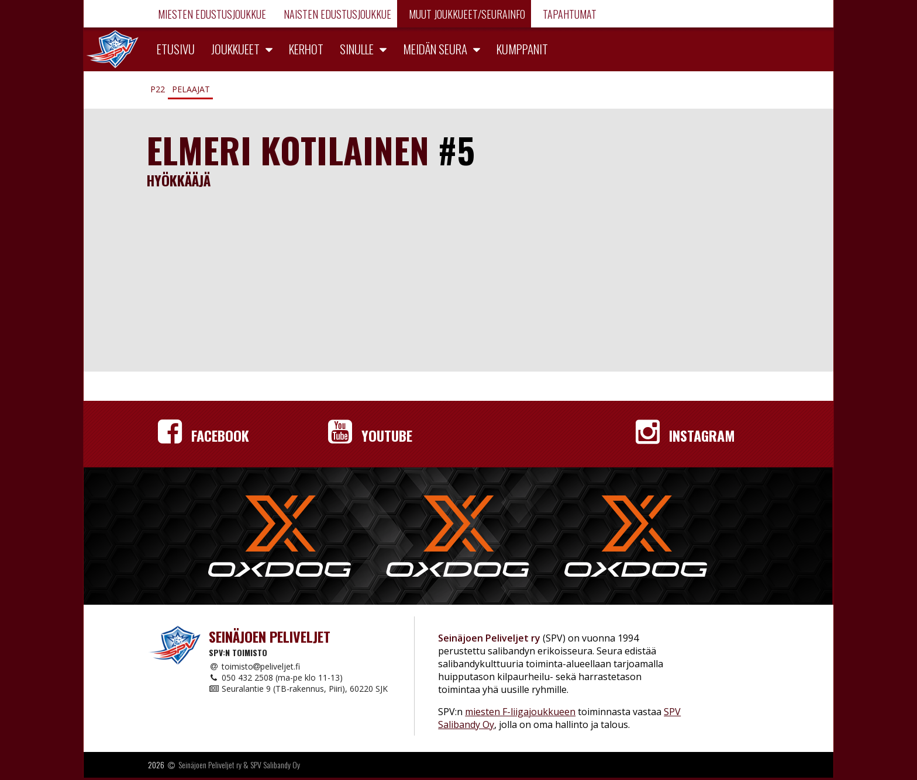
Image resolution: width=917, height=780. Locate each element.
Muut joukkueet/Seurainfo (465, 14)
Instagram (685, 435)
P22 (157, 89)
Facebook (203, 435)
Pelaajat (191, 89)
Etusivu (176, 49)
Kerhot (306, 49)
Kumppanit (522, 49)
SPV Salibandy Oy (275, 764)
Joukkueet (235, 49)
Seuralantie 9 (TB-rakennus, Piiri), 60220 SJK (298, 688)
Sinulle (357, 49)
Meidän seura (435, 49)
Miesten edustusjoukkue (211, 14)
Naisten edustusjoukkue (336, 14)
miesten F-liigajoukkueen (520, 711)
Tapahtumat (568, 14)
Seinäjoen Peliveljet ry (210, 764)
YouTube (370, 435)
